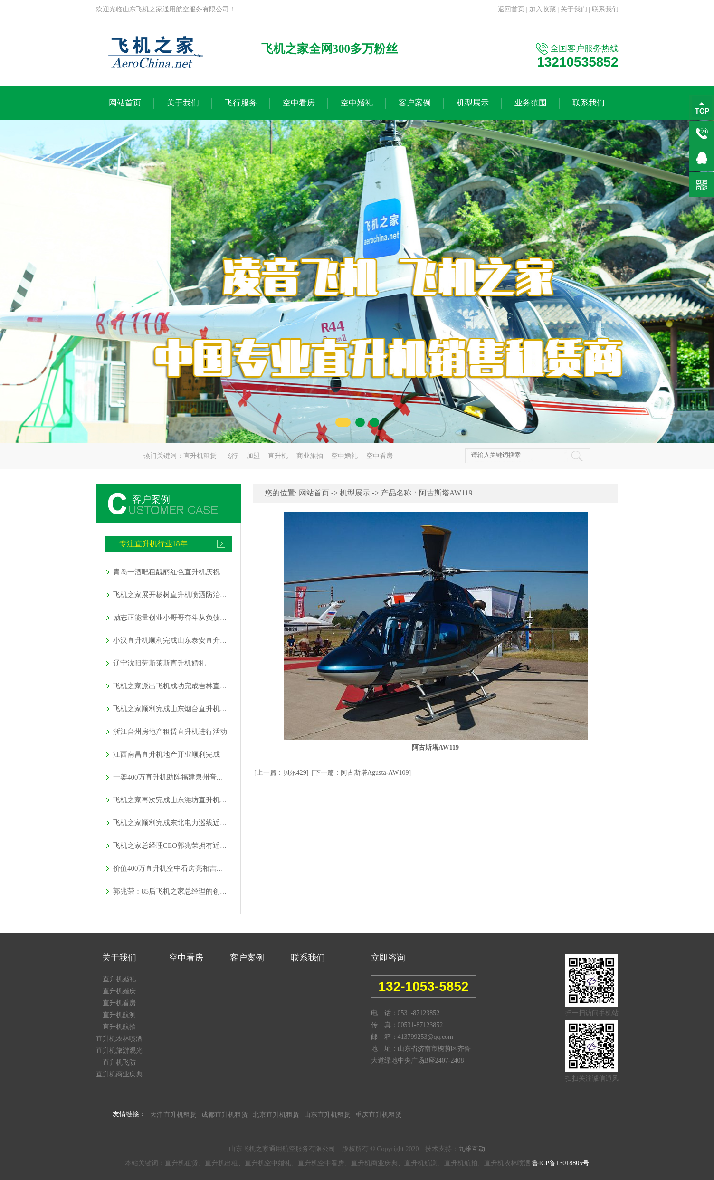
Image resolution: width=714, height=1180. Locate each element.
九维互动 (471, 1148)
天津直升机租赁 (173, 1114)
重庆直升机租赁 (378, 1114)
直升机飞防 (119, 1062)
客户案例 (415, 102)
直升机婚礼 (119, 979)
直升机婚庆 (119, 991)
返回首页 (511, 9)
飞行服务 (241, 102)
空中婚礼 (357, 102)
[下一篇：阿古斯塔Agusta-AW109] (361, 772)
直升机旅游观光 (119, 1050)
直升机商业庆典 (119, 1074)
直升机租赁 (200, 455)
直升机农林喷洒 (119, 1038)
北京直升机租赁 (276, 1114)
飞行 (231, 455)
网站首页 (125, 102)
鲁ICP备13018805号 (560, 1163)
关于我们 (574, 9)
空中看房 (299, 102)
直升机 (278, 455)
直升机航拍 (119, 1026)
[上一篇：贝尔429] (281, 772)
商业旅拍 (309, 455)
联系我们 (605, 9)
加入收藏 (542, 9)
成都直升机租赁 (224, 1114)
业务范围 (530, 102)
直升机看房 (119, 1003)
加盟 (253, 455)
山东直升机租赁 (327, 1114)
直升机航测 (119, 1014)
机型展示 (473, 102)
